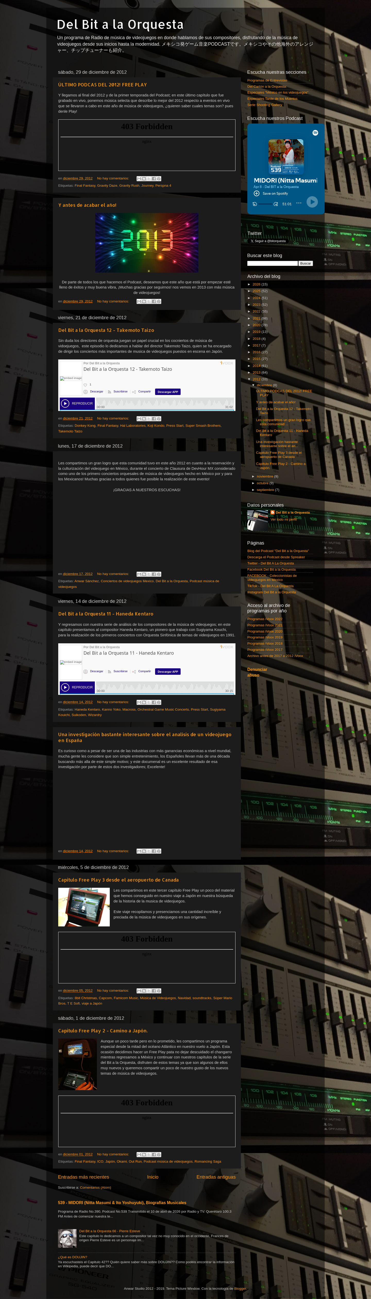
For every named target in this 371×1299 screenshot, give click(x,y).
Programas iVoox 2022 (265, 619)
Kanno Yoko (111, 709)
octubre (263, 483)
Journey (147, 185)
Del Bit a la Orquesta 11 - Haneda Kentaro (105, 613)
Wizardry (95, 715)
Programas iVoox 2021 (265, 625)
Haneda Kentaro (87, 709)
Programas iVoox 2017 (265, 650)
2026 (257, 284)
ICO (100, 1161)
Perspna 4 (163, 185)
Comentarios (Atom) (95, 1187)
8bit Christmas (86, 998)
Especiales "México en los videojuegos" (277, 92)
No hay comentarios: (113, 178)
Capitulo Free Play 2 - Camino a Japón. (103, 1030)
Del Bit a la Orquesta (120, 24)
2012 (257, 379)
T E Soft (73, 1003)
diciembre (265, 385)
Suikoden (79, 715)
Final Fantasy (85, 185)
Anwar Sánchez (86, 581)
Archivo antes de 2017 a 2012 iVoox (275, 656)
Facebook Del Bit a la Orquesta (271, 569)
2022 (257, 311)
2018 (257, 339)
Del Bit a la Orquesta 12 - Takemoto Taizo (106, 330)
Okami (122, 1161)
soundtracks (201, 998)
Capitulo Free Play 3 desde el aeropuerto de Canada (118, 880)
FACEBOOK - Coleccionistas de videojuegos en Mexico (272, 578)
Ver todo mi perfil (284, 519)
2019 (257, 332)
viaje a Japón (92, 1003)
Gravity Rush (129, 185)
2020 (257, 325)
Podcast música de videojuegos (168, 1161)
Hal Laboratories (133, 425)
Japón (110, 1161)
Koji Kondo (156, 425)
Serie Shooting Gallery (264, 105)
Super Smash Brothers (203, 425)
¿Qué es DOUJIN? (72, 1257)
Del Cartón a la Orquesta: (267, 86)
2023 (257, 305)
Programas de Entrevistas (267, 80)
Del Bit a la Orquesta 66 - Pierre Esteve (109, 1231)
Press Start (174, 425)
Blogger (240, 1288)
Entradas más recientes (83, 1177)
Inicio (152, 1177)
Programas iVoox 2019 (265, 637)
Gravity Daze (107, 185)
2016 (257, 352)
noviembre (265, 476)
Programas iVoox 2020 (265, 631)
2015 (257, 359)
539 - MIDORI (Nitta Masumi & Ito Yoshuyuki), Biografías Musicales (122, 1203)
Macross (129, 709)
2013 (257, 372)
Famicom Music (126, 998)
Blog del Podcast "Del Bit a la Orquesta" (278, 551)
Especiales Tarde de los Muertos (272, 99)
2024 (257, 298)
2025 (257, 291)
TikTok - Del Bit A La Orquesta (270, 586)
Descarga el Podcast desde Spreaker (276, 557)
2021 (257, 318)
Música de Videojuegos (158, 998)
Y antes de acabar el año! (87, 205)
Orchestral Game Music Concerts (163, 709)
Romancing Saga (208, 1161)
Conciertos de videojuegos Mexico (127, 581)
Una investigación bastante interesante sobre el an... (277, 444)
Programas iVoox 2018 (265, 643)
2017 (257, 345)
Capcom (105, 998)
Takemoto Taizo (70, 431)
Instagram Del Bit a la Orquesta (271, 592)
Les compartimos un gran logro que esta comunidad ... (283, 422)
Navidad (184, 998)
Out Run (135, 1161)
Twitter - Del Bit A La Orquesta (270, 563)
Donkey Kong (85, 425)
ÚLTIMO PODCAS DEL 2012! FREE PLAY (102, 84)
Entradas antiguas (216, 1177)
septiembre (266, 490)
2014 (257, 366)
